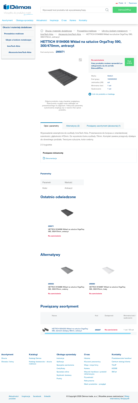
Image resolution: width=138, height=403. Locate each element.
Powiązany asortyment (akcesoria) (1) (103, 126)
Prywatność (88, 377)
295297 (98, 330)
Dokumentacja (50, 158)
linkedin (47, 396)
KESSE (114, 368)
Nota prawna (89, 381)
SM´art (114, 372)
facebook (37, 396)
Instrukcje (60, 358)
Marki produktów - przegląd (95, 384)
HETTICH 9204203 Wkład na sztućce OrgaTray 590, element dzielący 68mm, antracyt (70, 330)
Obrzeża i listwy (7, 361)
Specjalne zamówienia (65, 365)
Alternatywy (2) (73, 126)
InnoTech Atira (13, 46)
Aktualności (14, 396)
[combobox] (120, 3)
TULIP (114, 365)
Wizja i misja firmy (91, 365)
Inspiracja (26, 396)
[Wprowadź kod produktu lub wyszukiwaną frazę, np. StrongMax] (76, 10)
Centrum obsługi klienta (121, 361)
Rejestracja (133, 3)
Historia (87, 358)
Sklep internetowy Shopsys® (119, 397)
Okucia (4, 358)
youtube (12, 398)
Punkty (59, 378)
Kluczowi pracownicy (92, 361)
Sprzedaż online (63, 372)
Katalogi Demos (35, 358)
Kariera (87, 368)
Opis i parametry (51, 126)
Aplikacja (60, 361)
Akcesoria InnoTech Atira (20, 52)
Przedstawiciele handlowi (122, 358)
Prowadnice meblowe (14, 33)
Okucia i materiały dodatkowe (17, 27)
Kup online (129, 62)
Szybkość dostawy (64, 375)
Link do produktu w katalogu (103, 94)
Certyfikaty (61, 368)
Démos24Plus (124, 10)
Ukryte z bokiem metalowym (18, 40)
